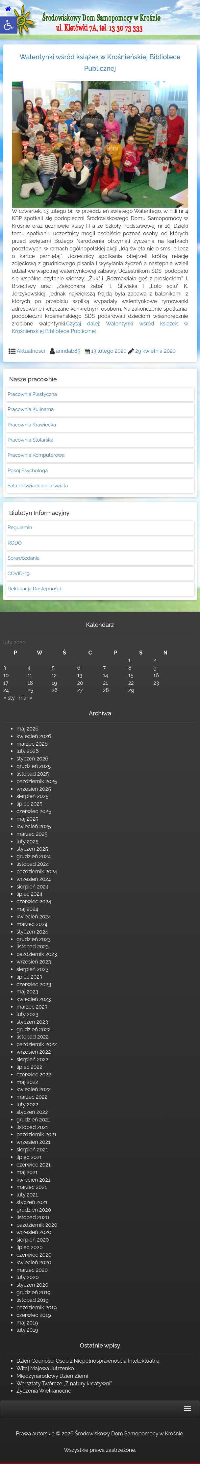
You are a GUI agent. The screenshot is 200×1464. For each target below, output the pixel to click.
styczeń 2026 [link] (32, 759)
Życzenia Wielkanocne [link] (43, 1391)
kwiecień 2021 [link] (33, 1180)
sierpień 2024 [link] (32, 887)
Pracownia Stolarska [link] (30, 440)
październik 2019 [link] (36, 1307)
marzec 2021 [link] (31, 1187)
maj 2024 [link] (27, 909)
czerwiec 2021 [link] (33, 1165)
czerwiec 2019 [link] (33, 1315)
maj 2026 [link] (27, 729)
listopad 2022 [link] (32, 1037)
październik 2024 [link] (36, 871)
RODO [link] (15, 543)
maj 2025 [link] (27, 819)
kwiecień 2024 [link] (33, 916)
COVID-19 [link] (19, 574)
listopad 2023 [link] (32, 946)
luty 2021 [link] (27, 1195)
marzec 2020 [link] (32, 1270)
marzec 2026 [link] (32, 744)
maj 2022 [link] (27, 1082)
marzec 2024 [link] (31, 924)
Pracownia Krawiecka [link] (32, 425)
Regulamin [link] (20, 527)
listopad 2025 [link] (32, 774)
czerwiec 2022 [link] (33, 1074)
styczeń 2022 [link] (32, 1112)
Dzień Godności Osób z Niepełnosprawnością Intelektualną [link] (88, 1361)
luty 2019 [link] (27, 1330)
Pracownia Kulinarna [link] (31, 409)
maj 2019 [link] (27, 1323)
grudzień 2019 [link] (33, 1292)
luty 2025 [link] (27, 841)
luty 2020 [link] (27, 1277)
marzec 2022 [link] (31, 1097)
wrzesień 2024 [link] (33, 879)
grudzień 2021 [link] (33, 1120)
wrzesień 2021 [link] (33, 1142)
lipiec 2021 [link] (29, 1157)
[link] (8, 25)
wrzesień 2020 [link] (33, 1232)
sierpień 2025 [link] (32, 796)
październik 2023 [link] (36, 954)
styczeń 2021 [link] (31, 1202)
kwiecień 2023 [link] (33, 999)
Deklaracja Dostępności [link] (34, 589)
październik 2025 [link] (36, 781)
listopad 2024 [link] (32, 864)
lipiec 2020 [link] (29, 1247)
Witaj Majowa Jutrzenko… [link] (46, 1368)
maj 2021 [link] (27, 1172)
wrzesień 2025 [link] (33, 789)
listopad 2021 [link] (32, 1127)
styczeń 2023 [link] (32, 1022)
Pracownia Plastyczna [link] (32, 394)
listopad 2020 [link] (32, 1217)
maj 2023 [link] (27, 992)
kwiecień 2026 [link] (33, 736)
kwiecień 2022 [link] (33, 1089)
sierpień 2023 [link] (32, 969)
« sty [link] (9, 698)
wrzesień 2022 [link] (33, 1052)
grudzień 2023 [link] (33, 939)
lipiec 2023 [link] (29, 977)
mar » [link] (26, 698)
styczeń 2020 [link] (32, 1285)
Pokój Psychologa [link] (28, 471)
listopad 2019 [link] (32, 1300)
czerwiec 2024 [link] (33, 901)
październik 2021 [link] (36, 1134)
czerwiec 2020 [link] (34, 1255)
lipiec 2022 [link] (29, 1067)
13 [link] (79, 675)
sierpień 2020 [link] (32, 1240)
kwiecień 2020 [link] (33, 1262)
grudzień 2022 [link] (33, 1029)
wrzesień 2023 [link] (33, 962)
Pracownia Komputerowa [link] (36, 455)
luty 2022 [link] (27, 1104)
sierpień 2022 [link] (32, 1059)
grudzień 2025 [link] (33, 766)
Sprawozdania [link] (23, 558)
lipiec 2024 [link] (29, 894)
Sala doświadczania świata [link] (38, 486)
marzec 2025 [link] (31, 834)
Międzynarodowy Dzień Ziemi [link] (52, 1376)
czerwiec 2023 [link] (33, 984)
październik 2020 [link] (36, 1225)
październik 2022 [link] (36, 1044)
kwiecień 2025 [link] (33, 826)
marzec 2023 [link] (31, 1007)
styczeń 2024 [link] (32, 932)
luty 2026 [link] (27, 751)
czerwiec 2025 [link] (33, 811)
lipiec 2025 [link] (29, 804)
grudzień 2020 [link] (33, 1210)
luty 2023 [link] (27, 1014)
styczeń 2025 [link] (32, 849)
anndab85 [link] (68, 351)
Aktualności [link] (31, 351)
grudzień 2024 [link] (33, 856)
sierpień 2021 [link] (32, 1149)
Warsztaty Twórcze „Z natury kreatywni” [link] (64, 1383)
